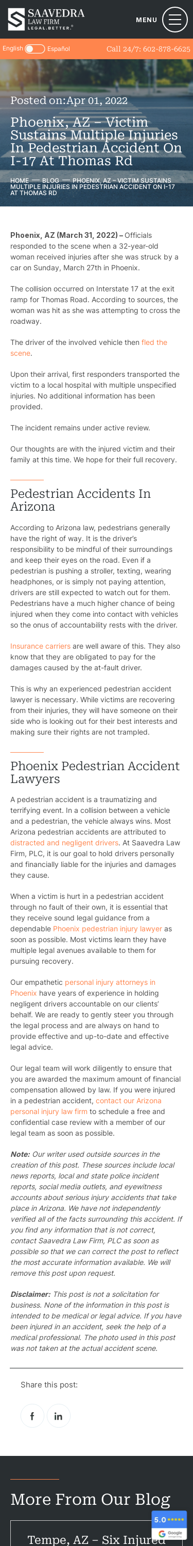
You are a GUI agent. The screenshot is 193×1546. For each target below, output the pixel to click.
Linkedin (59, 1416)
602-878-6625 (166, 49)
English (13, 48)
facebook (32, 1416)
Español (58, 49)
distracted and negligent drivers (64, 842)
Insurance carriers (40, 645)
